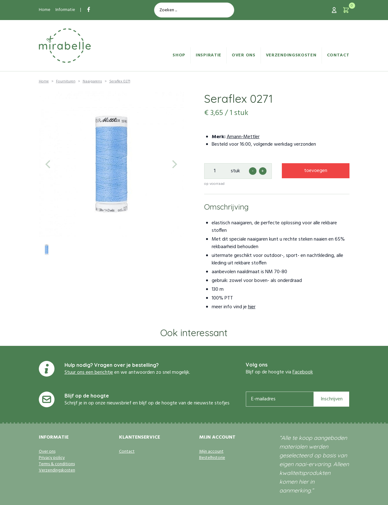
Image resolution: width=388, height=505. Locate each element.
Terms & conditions (57, 464)
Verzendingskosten (291, 55)
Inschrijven (332, 399)
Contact (338, 55)
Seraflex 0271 (119, 81)
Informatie (65, 9)
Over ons (244, 55)
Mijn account (211, 452)
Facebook (302, 372)
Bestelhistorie (212, 458)
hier (252, 307)
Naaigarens (92, 81)
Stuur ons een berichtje (89, 372)
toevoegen (315, 171)
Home (44, 9)
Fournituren (65, 81)
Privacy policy (52, 458)
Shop (179, 55)
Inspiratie (208, 55)
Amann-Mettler (243, 137)
